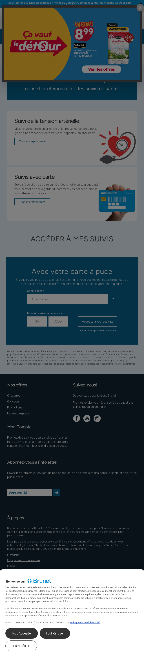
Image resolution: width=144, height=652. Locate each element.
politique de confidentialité (85, 622)
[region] (72, 610)
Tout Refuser (55, 633)
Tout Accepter (21, 633)
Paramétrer (21, 646)
